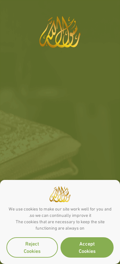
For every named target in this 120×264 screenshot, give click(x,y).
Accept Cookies (87, 246)
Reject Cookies (32, 246)
